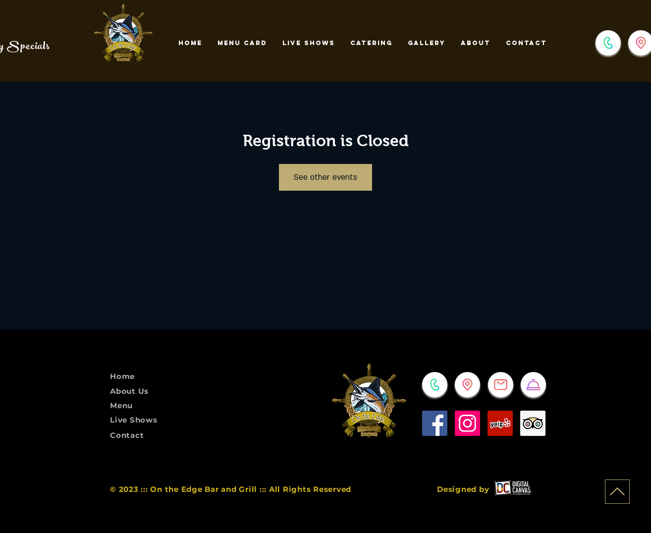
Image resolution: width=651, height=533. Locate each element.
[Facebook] (434, 423)
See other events (325, 177)
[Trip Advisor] (532, 423)
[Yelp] (500, 423)
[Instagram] (467, 423)
